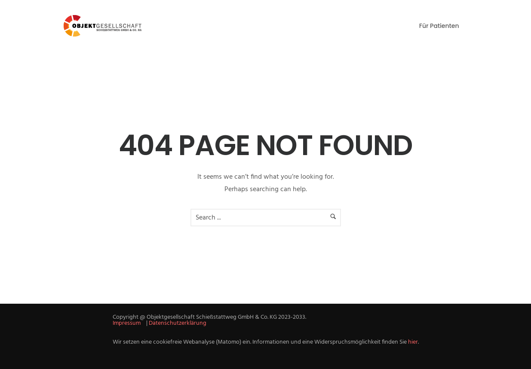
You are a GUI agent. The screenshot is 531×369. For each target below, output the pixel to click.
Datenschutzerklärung (177, 323)
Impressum (127, 323)
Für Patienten (439, 25)
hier (413, 342)
